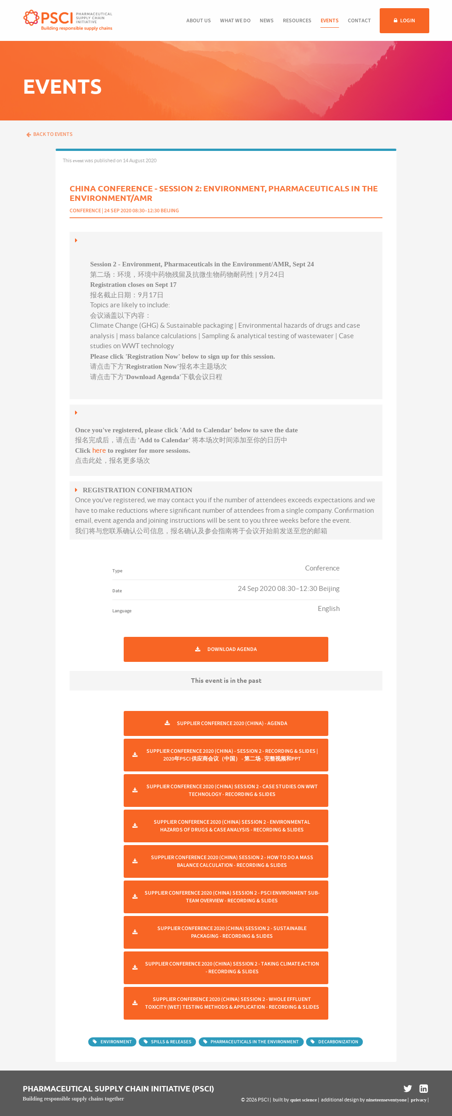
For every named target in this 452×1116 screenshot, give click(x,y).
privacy (419, 1099)
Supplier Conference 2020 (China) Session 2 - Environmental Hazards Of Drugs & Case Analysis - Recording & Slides (232, 826)
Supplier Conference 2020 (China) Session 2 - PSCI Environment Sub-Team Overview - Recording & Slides (232, 897)
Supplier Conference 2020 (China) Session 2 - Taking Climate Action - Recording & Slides (232, 968)
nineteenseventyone (386, 1099)
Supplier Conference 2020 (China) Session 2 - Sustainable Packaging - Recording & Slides (231, 932)
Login (407, 21)
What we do (235, 21)
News (267, 21)
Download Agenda (232, 649)
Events (330, 21)
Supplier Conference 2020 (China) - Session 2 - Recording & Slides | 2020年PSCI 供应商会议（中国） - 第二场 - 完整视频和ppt (232, 755)
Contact (359, 21)
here (99, 450)
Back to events (49, 134)
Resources (297, 21)
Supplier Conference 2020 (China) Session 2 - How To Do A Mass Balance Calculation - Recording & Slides (232, 861)
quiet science (303, 1099)
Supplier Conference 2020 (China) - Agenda (232, 723)
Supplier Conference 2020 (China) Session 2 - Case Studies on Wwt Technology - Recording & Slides (232, 790)
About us (198, 21)
